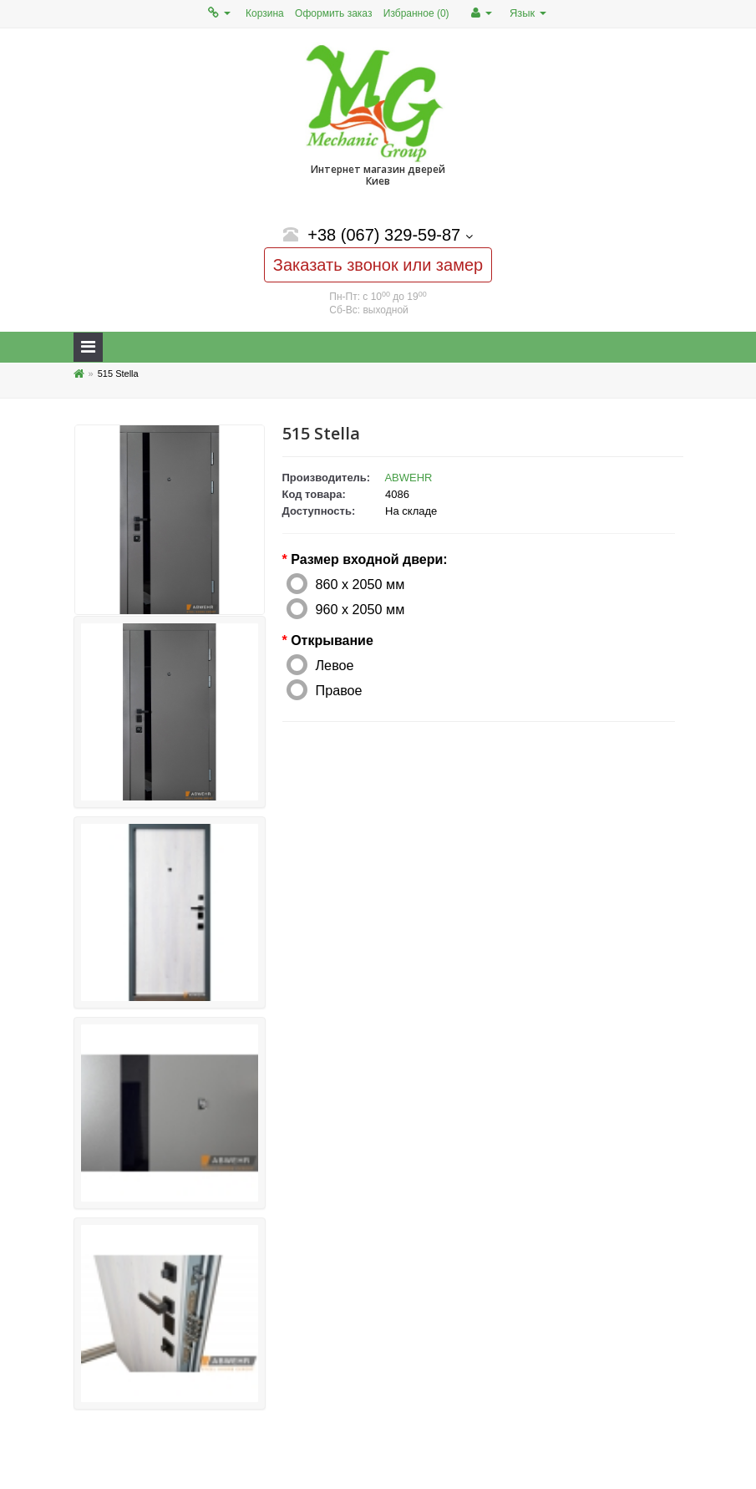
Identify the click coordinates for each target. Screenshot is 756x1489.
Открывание (332, 640)
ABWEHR (408, 477)
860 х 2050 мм (360, 584)
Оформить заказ (333, 13)
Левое (335, 665)
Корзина (265, 13)
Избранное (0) (416, 13)
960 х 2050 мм (360, 609)
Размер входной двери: (369, 559)
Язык (528, 13)
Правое (339, 690)
